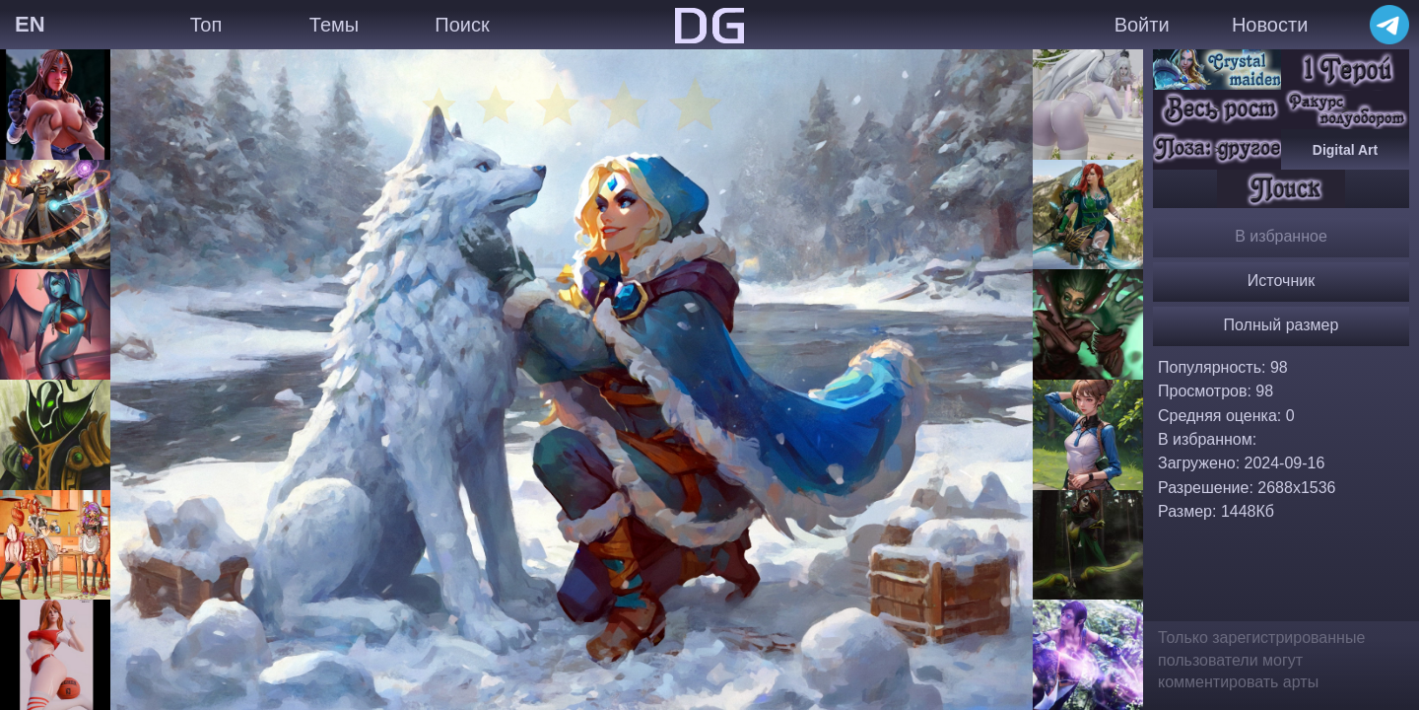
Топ (206, 25)
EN (30, 24)
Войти (1142, 25)
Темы (334, 25)
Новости (1270, 25)
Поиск (462, 25)
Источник (1281, 280)
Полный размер (1281, 325)
